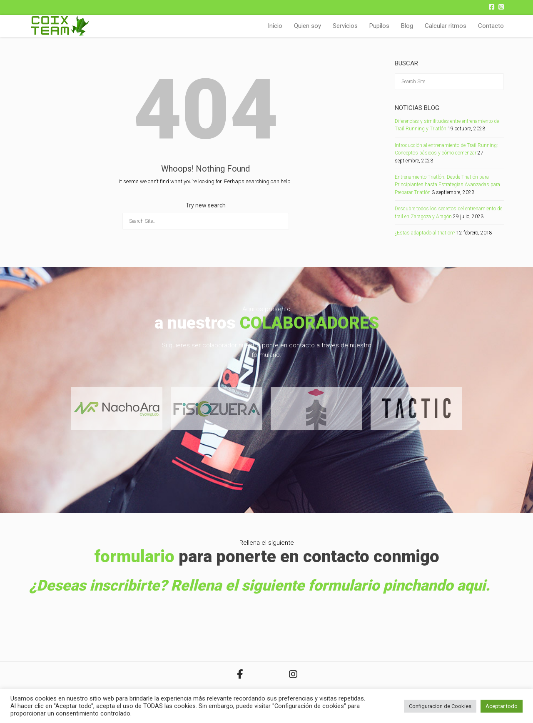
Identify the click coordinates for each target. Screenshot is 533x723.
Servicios (345, 26)
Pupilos (379, 26)
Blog (407, 26)
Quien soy (307, 26)
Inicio (275, 26)
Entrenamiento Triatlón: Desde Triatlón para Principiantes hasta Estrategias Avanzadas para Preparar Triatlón (447, 184)
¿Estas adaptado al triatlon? (425, 233)
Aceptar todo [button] (502, 706)
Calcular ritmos (445, 26)
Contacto (491, 26)
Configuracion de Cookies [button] (440, 706)
